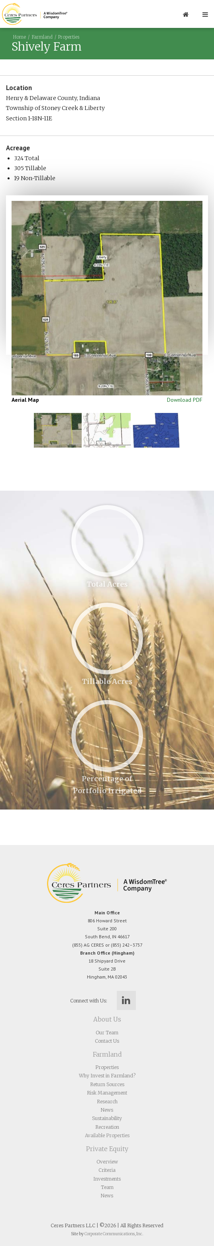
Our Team (107, 1033)
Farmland (42, 37)
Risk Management (107, 1093)
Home (19, 37)
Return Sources (107, 1084)
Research (107, 1101)
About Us (107, 1019)
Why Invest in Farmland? (107, 1076)
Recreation (107, 1127)
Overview (107, 1162)
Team (107, 1187)
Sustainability (107, 1118)
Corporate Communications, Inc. (113, 1233)
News (107, 1110)
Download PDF (184, 399)
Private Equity (107, 1149)
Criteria (107, 1170)
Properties (68, 37)
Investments (107, 1179)
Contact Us (107, 1041)
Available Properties (107, 1135)
